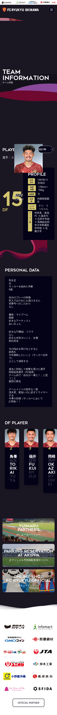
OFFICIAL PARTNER (28, 702)
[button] (45, 149)
